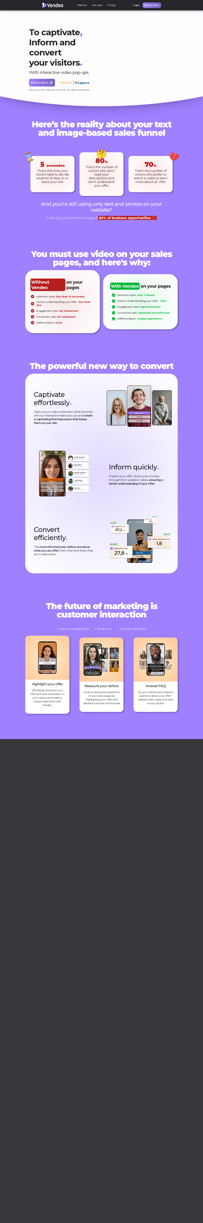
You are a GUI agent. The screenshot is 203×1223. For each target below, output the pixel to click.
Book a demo (152, 5)
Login (136, 5)
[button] (82, 5)
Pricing (111, 5)
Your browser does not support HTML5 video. (136, 59)
